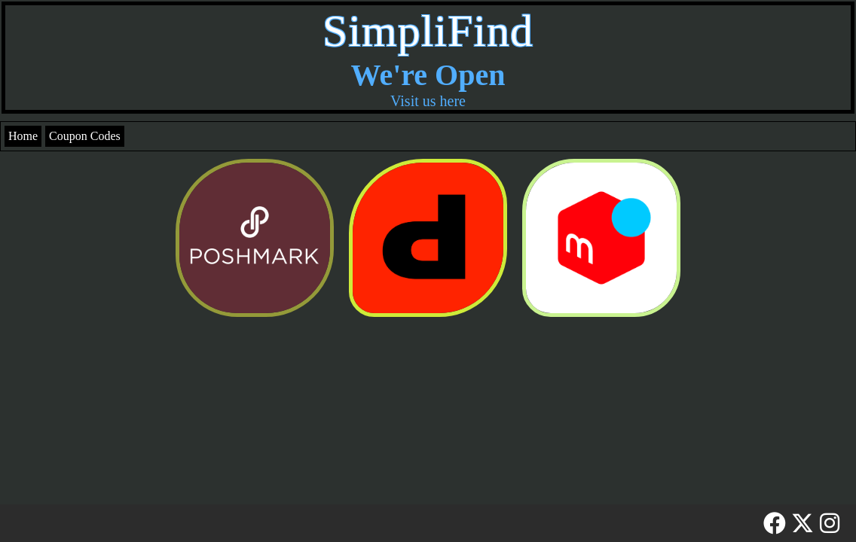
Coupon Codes (85, 135)
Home (23, 135)
